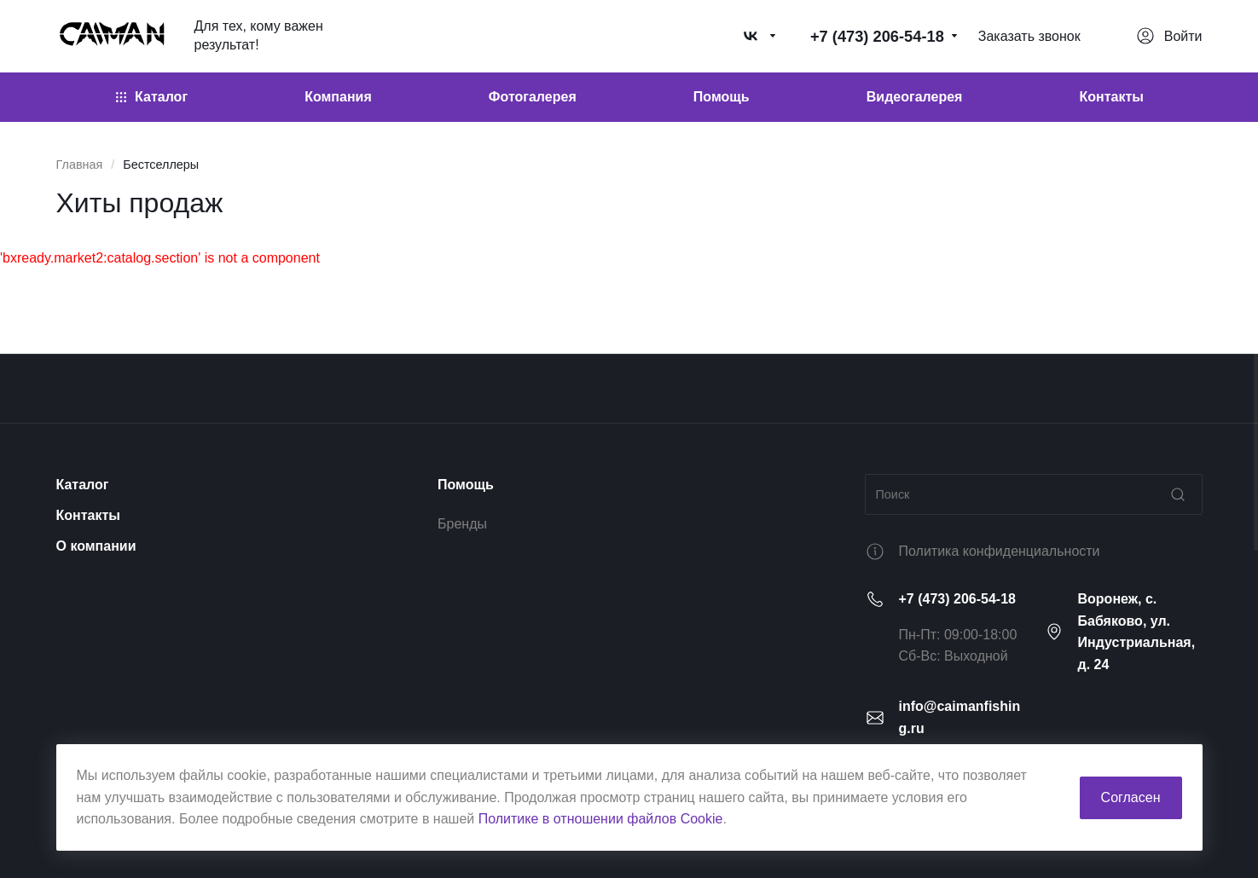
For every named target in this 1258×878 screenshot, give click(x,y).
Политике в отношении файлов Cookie (600, 819)
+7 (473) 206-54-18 (957, 599)
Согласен (1131, 797)
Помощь (466, 484)
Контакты (88, 515)
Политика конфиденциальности (999, 551)
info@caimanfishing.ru (960, 717)
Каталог (82, 484)
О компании (96, 546)
